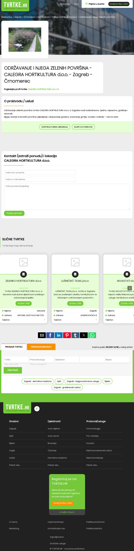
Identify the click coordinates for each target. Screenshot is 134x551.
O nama (13, 521)
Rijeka (107, 381)
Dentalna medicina (57, 457)
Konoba (90, 443)
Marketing (14, 528)
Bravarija (52, 443)
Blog (76, 3)
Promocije (65, 3)
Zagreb (12, 428)
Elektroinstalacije (94, 457)
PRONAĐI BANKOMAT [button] (41, 346)
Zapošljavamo (57, 536)
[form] (67, 368)
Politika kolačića (94, 528)
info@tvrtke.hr (67, 512)
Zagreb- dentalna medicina (38, 381)
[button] (42, 335)
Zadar (12, 457)
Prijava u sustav (94, 3)
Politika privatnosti (95, 521)
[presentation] (129, 288)
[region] (67, 142)
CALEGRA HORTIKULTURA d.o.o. (42, 89)
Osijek (12, 450)
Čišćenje (52, 450)
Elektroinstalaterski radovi (99, 450)
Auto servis (53, 435)
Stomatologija (93, 428)
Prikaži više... (15, 465)
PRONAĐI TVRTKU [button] (13, 346)
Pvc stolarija (92, 435)
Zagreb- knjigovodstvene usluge (83, 381)
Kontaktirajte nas (56, 528)
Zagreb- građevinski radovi (67, 387)
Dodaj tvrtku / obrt (119, 3)
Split (59, 381)
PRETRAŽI (13, 370)
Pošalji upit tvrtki (14, 213)
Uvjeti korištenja (55, 521)
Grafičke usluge (58, 543)
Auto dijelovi (54, 428)
